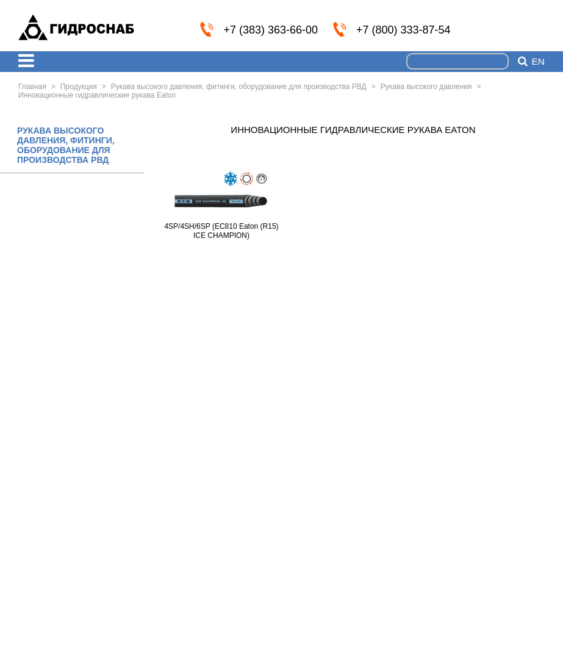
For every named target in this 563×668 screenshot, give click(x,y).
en (538, 61)
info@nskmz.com (537, 29)
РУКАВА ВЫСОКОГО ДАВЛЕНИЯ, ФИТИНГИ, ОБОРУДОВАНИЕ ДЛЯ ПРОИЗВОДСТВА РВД (66, 145)
